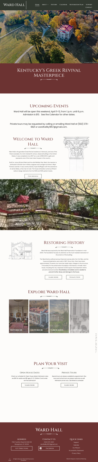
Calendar (76, 445)
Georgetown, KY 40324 (22, 444)
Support (76, 442)
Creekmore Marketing (81, 459)
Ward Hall (14, 4)
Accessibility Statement (76, 450)
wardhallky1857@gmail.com (49, 444)
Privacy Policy (76, 453)
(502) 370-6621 (49, 442)
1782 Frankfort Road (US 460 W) (22, 442)
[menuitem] (37, 4)
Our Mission (76, 448)
